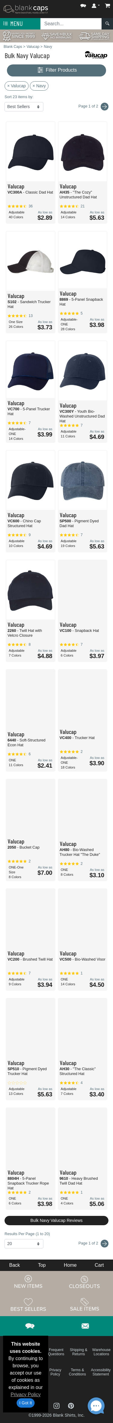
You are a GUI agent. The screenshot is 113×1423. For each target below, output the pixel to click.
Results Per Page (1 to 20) (27, 1234)
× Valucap (16, 85)
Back (14, 1265)
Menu (12, 24)
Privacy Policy (26, 1394)
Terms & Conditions (77, 1372)
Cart (99, 1265)
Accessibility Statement (101, 1372)
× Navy (39, 85)
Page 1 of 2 (93, 1243)
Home (70, 1265)
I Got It (25, 1402)
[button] (83, 4)
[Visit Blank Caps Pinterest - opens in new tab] (70, 1405)
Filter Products (56, 70)
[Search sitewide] (71, 24)
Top (42, 1265)
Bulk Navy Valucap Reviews (56, 1220)
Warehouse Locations (101, 1352)
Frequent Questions (56, 1352)
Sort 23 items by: (19, 97)
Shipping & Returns (78, 1352)
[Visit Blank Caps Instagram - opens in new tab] (57, 1405)
